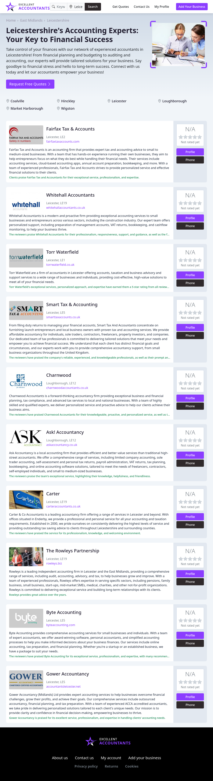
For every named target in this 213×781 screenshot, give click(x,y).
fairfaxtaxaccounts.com (62, 141)
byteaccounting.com (60, 625)
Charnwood (58, 375)
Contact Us (142, 7)
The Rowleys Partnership (72, 551)
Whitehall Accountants (70, 195)
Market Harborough (27, 108)
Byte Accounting (63, 612)
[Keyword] (58, 7)
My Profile (161, 7)
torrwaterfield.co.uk (60, 265)
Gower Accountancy (67, 674)
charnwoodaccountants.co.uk (67, 388)
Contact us (84, 757)
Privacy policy (86, 766)
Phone (190, 160)
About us (60, 757)
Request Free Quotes (30, 84)
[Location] (76, 7)
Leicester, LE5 (55, 312)
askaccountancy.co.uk (61, 445)
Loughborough (174, 101)
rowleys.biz (54, 563)
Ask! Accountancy (65, 432)
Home (11, 20)
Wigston (68, 108)
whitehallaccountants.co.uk (65, 208)
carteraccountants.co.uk (63, 506)
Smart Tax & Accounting (72, 304)
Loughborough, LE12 (61, 383)
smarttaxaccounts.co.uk (63, 317)
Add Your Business (192, 7)
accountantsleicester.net (63, 686)
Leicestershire (58, 20)
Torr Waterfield (62, 252)
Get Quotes (121, 7)
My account (111, 757)
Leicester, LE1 (55, 260)
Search (93, 7)
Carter (53, 494)
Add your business (144, 757)
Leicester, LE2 (55, 137)
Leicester (119, 101)
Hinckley (68, 101)
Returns (111, 766)
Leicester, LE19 (56, 203)
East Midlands (31, 20)
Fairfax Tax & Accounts (70, 129)
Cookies (131, 766)
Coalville (17, 101)
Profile (190, 152)
